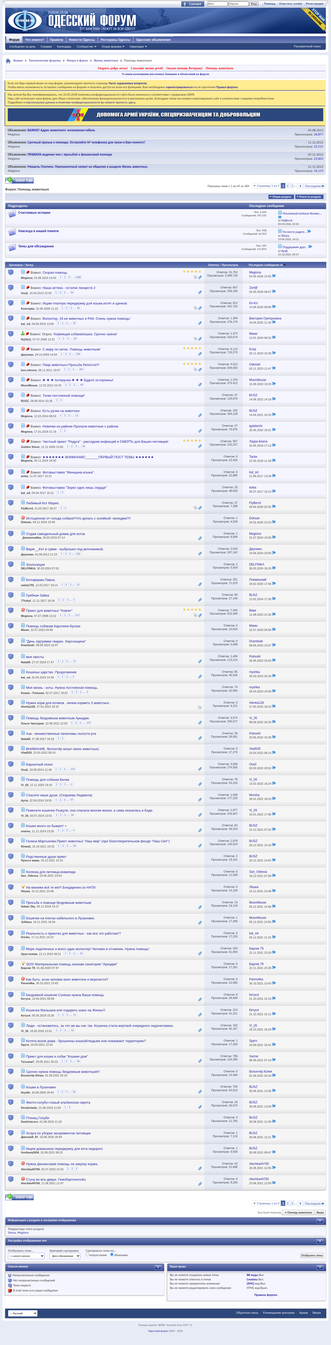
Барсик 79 (28, 967)
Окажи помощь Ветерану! (184, 68)
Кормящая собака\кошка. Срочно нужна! (85, 334)
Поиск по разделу (310, 196)
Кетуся (26, 998)
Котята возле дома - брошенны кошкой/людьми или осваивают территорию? (86, 1041)
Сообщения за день (22, 46)
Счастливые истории (34, 212)
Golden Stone (30, 446)
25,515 (318, 146)
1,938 (234, 794)
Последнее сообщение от (267, 265)
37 (235, 394)
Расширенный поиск (307, 46)
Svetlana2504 (30, 1152)
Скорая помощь (54, 272)
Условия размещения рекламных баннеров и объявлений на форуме (165, 73)
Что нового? (34, 40)
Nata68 (25, 662)
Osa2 (24, 293)
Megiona (14, 134)
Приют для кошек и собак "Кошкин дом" (57, 1056)
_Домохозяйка (31, 537)
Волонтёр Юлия (32, 1075)
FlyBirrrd (27, 508)
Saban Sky (28, 906)
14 (235, 902)
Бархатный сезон (39, 764)
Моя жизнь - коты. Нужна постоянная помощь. (62, 688)
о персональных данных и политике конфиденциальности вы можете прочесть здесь (79, 102)
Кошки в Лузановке (41, 1087)
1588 (78, 277)
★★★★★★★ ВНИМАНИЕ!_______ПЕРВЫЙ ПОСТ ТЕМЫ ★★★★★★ (98, 457)
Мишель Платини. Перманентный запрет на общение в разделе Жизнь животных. (88, 167)
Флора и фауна (77, 60)
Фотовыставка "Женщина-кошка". (68, 472)
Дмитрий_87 (29, 1136)
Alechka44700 (30, 1169)
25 (235, 487)
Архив (303, 1313)
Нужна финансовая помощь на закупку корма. (62, 1164)
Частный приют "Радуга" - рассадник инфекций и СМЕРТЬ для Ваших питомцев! (105, 442)
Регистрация (315, 3)
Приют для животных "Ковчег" (49, 611)
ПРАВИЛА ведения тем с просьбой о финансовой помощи (70, 154)
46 (78, 308)
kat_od (25, 324)
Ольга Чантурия (32, 723)
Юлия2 (26, 846)
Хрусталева (29, 954)
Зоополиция (35, 565)
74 (235, 687)
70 (74, 323)
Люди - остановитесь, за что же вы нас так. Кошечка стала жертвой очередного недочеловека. (100, 1026)
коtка (24, 476)
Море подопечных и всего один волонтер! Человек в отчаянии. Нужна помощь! (87, 949)
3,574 (234, 717)
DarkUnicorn (29, 1121)
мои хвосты (35, 657)
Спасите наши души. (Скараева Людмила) (59, 795)
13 (76, 415)
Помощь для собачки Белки (47, 780)
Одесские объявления (153, 40)
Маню (25, 629)
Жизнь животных (106, 60)
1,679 (234, 840)
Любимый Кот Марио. (43, 503)
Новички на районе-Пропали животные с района (80, 426)
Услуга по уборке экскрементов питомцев (58, 1133)
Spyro (25, 1044)
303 (235, 948)
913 (235, 302)
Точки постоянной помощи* (63, 396)
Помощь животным (220, 68)
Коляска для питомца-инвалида (51, 872)
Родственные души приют (46, 857)
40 (78, 1061)
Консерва (27, 308)
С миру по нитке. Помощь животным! (71, 349)
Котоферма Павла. (41, 580)
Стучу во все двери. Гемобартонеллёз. (56, 1179)
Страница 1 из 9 (268, 186)
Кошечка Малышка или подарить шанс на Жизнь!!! (65, 1010)
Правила (56, 40)
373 (77, 615)
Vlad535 (26, 752)
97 (72, 799)
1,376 (234, 379)
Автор (29, 265)
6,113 (234, 348)
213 (235, 1009)
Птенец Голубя (37, 1118)
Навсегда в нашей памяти (38, 231)
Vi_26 (24, 785)
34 (72, 292)
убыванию (119, 1255)
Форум (14, 40)
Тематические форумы (45, 60)
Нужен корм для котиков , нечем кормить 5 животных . (68, 703)
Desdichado (29, 1107)
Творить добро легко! (112, 68)
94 (72, 815)
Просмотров (230, 265)
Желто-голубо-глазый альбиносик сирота (58, 1102)
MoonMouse (29, 385)
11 (74, 1015)
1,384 (234, 318)
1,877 (234, 810)
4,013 (234, 364)
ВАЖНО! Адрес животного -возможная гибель (61, 130)
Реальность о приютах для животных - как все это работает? (73, 933)
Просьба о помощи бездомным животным (58, 903)
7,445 (234, 610)
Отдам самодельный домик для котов (55, 534)
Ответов (213, 265)
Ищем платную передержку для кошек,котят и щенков (84, 303)
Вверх (320, 1212)
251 (235, 579)
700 (235, 1086)
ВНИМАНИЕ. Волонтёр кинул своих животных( (62, 749)
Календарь (64, 46)
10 (72, 1030)
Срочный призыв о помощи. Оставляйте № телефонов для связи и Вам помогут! (86, 142)
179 (88, 722)
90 (235, 594)
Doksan (26, 522)
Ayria (24, 800)
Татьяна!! (27, 1061)
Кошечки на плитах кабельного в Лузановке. (60, 918)
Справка (46, 46)
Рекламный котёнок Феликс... (302, 213)
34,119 (318, 171)
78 (235, 779)
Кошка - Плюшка (32, 692)
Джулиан (27, 354)
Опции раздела (281, 196)
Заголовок (15, 265)
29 (235, 1102)
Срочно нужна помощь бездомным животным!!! (63, 1072)
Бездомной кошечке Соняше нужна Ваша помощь (65, 995)
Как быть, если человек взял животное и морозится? (67, 979)
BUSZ (25, 400)
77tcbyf (26, 600)
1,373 (234, 333)
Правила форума (265, 1295)
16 (81, 953)
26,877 (318, 134)
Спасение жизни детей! (147, 68)
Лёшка (25, 891)
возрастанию (96, 1255)
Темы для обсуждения (36, 246)
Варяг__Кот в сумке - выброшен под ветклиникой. (65, 549)
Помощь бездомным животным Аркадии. (58, 718)
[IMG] (250, 1283)
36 (235, 733)
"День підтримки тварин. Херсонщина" (56, 641)
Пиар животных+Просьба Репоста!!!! (70, 365)
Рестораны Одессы (116, 40)
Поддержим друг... (295, 247)
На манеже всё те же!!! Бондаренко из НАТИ (61, 887)
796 (235, 1056)
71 (74, 661)
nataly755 (27, 585)
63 (235, 825)
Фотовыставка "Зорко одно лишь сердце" (74, 488)
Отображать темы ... (21, 1250)
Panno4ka (27, 983)
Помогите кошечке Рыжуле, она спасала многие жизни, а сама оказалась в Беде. (89, 810)
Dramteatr (27, 645)
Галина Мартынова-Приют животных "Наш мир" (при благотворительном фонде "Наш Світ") (98, 841)
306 (78, 354)
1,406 (234, 656)
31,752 (233, 272)
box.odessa (29, 370)
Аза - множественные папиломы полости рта (61, 734)
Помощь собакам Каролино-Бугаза (53, 626)
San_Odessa (29, 875)
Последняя (315, 186)
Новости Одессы (82, 40)
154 (73, 769)
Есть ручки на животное (61, 411)
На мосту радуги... (295, 232)
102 (78, 553)
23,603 (318, 159)
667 (235, 287)
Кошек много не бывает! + (46, 826)
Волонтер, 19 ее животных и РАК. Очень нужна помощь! (86, 318)
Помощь (270, 3)
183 (235, 1025)
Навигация (137, 46)
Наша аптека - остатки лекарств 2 (68, 288)
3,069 (234, 764)
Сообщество (85, 46)
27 (235, 425)
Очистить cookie (290, 3)
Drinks (25, 937)
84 (74, 845)
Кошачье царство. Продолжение (51, 672)
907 (235, 441)
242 (235, 410)
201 (81, 369)
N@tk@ (26, 339)
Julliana (26, 921)
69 (75, 338)
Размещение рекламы (279, 1313)
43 (235, 1163)
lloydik (25, 1092)
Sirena (12, 1232)
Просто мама (30, 860)
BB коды (252, 1275)
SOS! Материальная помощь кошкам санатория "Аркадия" (72, 964)
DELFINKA (28, 568)
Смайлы (252, 1279)
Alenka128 (28, 706)
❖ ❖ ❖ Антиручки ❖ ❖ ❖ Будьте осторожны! (77, 380)
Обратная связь (247, 1313)
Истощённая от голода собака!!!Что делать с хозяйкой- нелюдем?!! (78, 518)
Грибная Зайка (37, 595)
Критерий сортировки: (64, 1250)
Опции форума (111, 46)
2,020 (234, 548)
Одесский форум (158, 1331)
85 (235, 671)
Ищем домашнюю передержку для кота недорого (64, 1149)
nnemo (25, 831)
